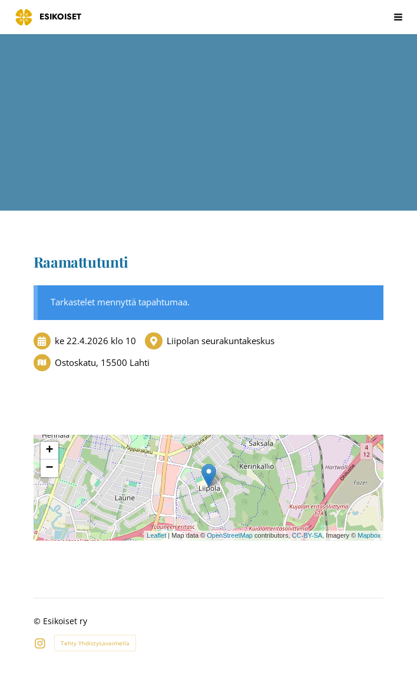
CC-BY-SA (307, 535)
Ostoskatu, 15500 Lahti (102, 362)
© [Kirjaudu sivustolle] (38, 621)
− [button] (50, 468)
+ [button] (50, 450)
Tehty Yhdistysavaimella (95, 643)
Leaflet (156, 535)
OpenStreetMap (230, 535)
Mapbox (369, 535)
